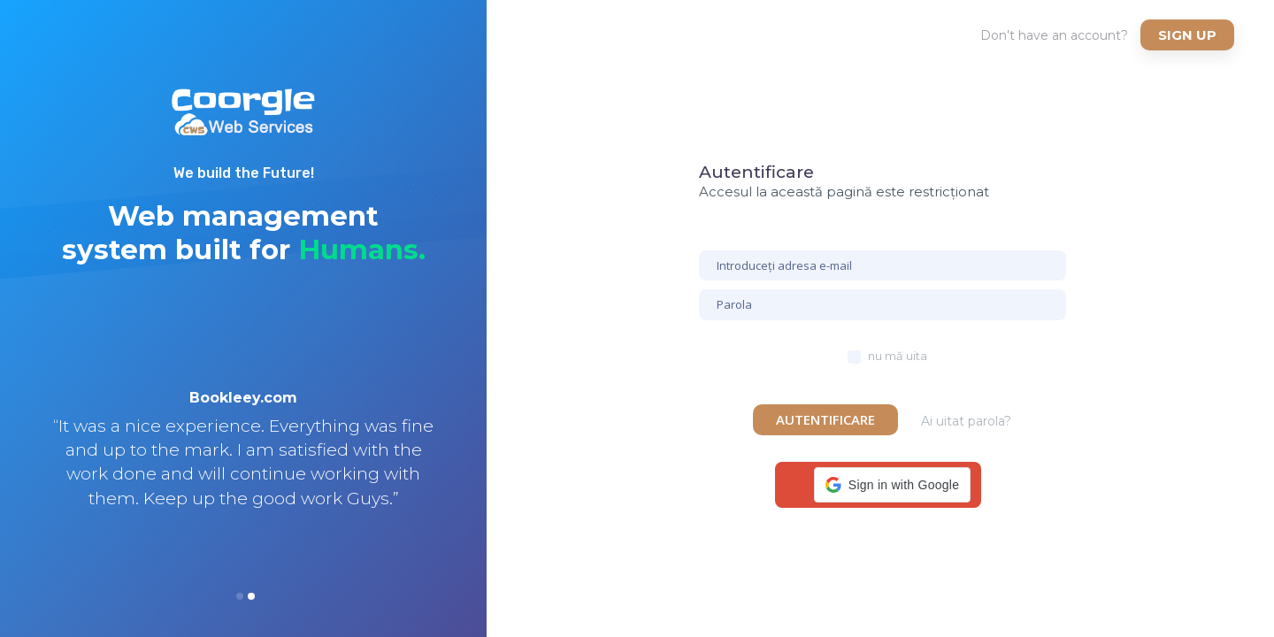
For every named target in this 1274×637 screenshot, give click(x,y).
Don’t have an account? (1054, 35)
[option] (243, 471)
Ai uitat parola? (966, 421)
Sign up (1187, 35)
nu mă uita (897, 356)
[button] (892, 485)
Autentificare (825, 419)
